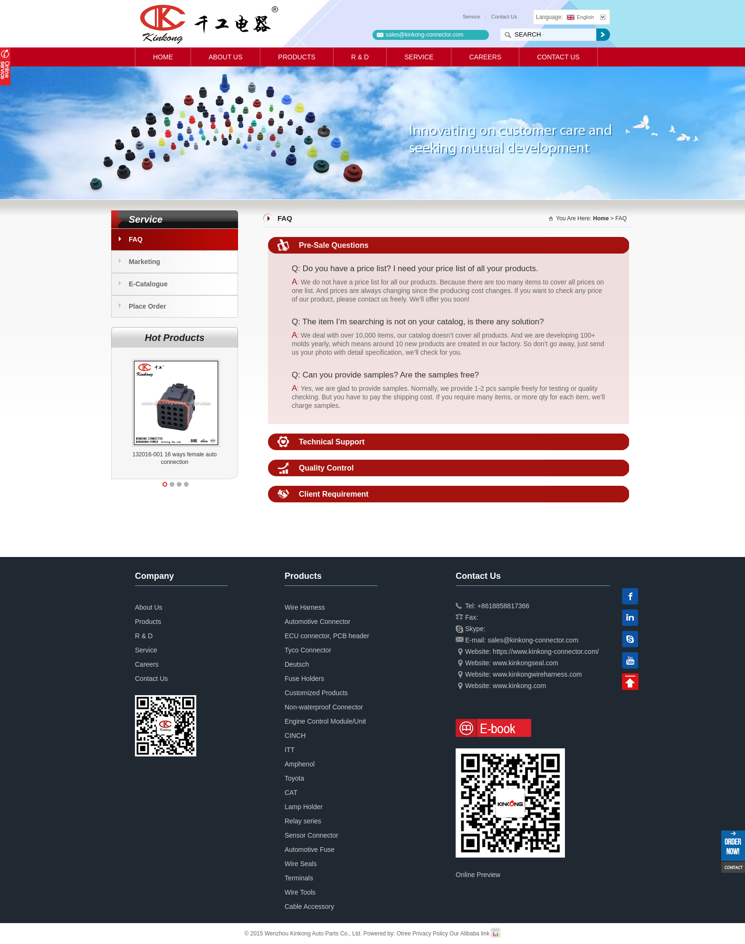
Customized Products (316, 693)
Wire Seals (301, 864)
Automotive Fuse (309, 849)
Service (471, 16)
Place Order (147, 306)
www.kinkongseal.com (525, 663)
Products (296, 57)
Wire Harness (305, 607)
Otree (404, 933)
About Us (225, 57)
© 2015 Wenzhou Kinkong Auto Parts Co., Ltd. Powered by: (321, 933)
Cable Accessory (309, 906)
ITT (290, 750)
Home (163, 57)
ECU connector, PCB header (327, 636)
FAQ (136, 239)
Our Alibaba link (469, 933)
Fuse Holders (304, 678)
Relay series (303, 821)
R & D (360, 57)
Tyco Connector (308, 650)
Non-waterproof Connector (324, 707)
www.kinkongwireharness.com (537, 674)
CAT (291, 792)
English (580, 17)
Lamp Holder (304, 807)
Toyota (294, 778)
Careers (485, 57)
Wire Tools (300, 892)
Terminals (299, 878)
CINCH (295, 735)
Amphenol (300, 764)
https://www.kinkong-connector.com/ (546, 651)
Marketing (144, 261)
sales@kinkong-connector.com (425, 34)
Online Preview (478, 874)
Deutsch (297, 664)
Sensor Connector (311, 835)
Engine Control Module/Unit (325, 721)
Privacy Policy (430, 933)
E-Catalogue (148, 284)
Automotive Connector (318, 621)
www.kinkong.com (519, 685)
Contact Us (504, 16)
